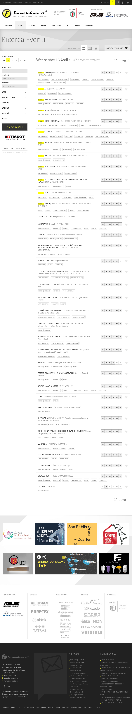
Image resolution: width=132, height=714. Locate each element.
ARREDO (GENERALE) (95, 125)
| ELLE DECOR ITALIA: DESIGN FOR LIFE (64, 121)
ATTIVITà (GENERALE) (44, 82)
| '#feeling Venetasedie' (53, 261)
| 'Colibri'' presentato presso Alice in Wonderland (64, 338)
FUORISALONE (54, 708)
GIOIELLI (48, 210)
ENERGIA (71, 210)
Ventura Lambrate (76, 665)
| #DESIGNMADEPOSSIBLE (55, 476)
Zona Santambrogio (77, 692)
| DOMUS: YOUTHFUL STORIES (57, 110)
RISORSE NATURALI (83, 210)
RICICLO (68, 186)
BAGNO (55, 401)
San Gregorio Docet (76, 695)
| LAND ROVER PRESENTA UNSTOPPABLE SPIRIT (63, 167)
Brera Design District (77, 660)
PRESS (77, 25)
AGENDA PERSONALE (115, 48)
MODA (91, 197)
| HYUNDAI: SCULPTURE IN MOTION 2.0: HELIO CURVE (64, 144)
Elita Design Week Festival (79, 676)
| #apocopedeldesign (54, 465)
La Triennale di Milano (77, 678)
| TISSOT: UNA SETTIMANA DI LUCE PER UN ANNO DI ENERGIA (64, 205)
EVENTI (20, 25)
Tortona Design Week (77, 662)
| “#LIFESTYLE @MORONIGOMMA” (59, 407)
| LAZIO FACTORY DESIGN (62, 181)
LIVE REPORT (57, 25)
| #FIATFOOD (47, 487)
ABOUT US (89, 25)
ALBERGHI (85, 79)
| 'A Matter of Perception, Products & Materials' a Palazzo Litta (64, 311)
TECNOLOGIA (52, 93)
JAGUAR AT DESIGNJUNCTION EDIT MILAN (115, 697)
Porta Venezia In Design (78, 673)
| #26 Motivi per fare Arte (59, 455)
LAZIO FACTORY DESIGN (109, 678)
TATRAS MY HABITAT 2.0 (109, 676)
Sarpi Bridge (74, 687)
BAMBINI (71, 448)
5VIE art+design (75, 670)
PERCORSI (8, 25)
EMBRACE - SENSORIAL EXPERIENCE (113, 673)
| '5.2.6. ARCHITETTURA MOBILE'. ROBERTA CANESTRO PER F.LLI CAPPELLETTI (63, 272)
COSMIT (65, 708)
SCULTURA (55, 304)
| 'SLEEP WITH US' (55, 386)
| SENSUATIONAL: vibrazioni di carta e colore (60, 235)
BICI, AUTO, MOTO (79, 149)
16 (12, 60)
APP (68, 25)
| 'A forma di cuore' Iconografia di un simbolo (63, 298)
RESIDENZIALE (75, 79)
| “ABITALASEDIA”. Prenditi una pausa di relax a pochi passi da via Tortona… (63, 419)
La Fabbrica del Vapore (77, 689)
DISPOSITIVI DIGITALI (65, 93)
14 (4, 60)
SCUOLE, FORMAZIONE (71, 115)
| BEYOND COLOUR (55, 100)
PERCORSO (5, 83)
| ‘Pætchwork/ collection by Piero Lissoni (57, 397)
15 (8, 60)
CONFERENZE (57, 115)
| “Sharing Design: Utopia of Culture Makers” (64, 432)
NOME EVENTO (7, 67)
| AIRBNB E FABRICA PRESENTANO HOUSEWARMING (58, 73)
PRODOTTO (110, 79)
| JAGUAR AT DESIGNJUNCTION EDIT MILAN (62, 156)
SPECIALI (32, 25)
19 (24, 60)
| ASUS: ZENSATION (51, 89)
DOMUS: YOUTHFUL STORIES (111, 700)
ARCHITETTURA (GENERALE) (60, 79)
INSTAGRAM (29, 708)
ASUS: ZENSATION (107, 660)
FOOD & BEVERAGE (59, 82)
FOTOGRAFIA (42, 125)
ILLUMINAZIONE (58, 104)
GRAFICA (82, 125)
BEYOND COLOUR (107, 689)
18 (20, 60)
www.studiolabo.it (11, 681)
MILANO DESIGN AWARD (109, 681)
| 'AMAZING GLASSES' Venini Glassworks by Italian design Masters (60, 324)
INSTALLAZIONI (42, 136)
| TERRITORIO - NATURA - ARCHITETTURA (60, 247)
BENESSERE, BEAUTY (71, 239)
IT (112, 2)
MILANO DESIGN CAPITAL (81, 708)
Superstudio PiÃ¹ (75, 668)
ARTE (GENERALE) (43, 79)
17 (16, 60)
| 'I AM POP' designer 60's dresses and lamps (59, 363)
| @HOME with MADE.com (53, 444)
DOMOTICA (80, 104)
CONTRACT (58, 265)
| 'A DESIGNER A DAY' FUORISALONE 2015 (63, 285)
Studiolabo (28, 2)
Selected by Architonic (77, 697)
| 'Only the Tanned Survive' (63, 374)
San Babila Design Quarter (79, 684)
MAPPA (43, 25)
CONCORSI (56, 291)
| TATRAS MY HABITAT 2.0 (54, 193)
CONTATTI (98, 708)
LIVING (50, 265)
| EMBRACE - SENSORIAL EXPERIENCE (60, 132)
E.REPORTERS (16, 708)
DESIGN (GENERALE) (97, 79)
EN (118, 2)
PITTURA (54, 459)
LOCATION (5, 75)
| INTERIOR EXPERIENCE (56, 217)
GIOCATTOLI (103, 228)
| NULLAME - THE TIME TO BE (53, 224)
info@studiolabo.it (11, 678)
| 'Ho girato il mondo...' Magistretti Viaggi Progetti (63, 351)
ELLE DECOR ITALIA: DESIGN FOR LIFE (113, 703)
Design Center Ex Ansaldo (79, 681)
